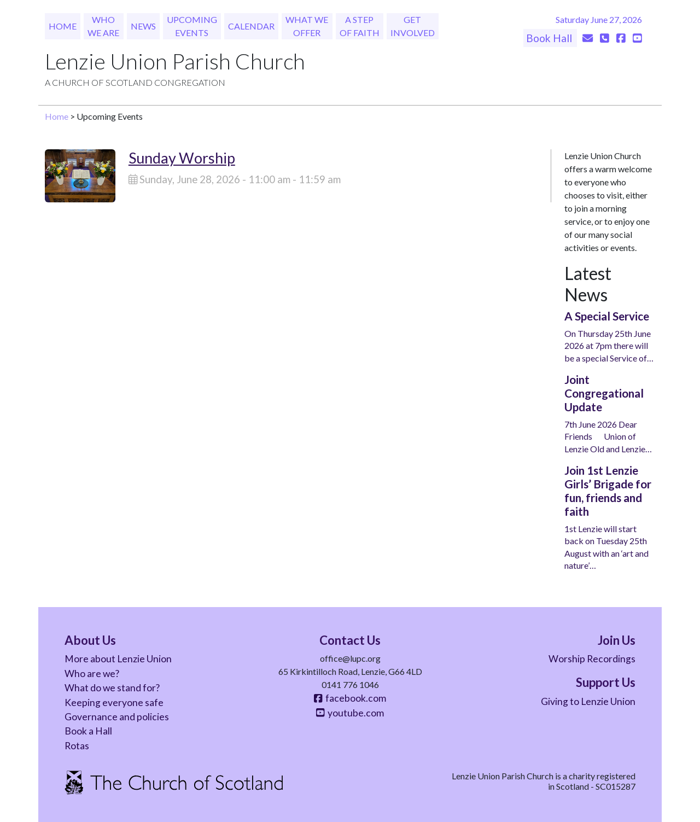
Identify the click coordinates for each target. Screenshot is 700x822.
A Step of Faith (360, 26)
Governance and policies (117, 716)
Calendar (251, 26)
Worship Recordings (592, 658)
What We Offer (306, 26)
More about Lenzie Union (118, 658)
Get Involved (412, 26)
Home (63, 26)
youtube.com (350, 713)
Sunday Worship (182, 158)
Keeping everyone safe (114, 702)
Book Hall (550, 38)
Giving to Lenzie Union (588, 701)
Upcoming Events (192, 26)
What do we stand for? (112, 687)
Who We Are (103, 26)
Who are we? (92, 673)
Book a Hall (88, 731)
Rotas (77, 745)
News (143, 26)
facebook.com (350, 698)
